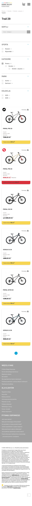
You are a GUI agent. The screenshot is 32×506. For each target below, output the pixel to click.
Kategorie (6, 59)
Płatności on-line (6, 401)
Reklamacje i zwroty (7, 406)
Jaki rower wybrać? (7, 419)
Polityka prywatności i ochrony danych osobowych (14, 381)
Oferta (5, 44)
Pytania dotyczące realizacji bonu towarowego (13, 434)
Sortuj (5, 27)
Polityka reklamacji (6, 404)
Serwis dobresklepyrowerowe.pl (10, 371)
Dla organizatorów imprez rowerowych (11, 379)
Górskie (9, 11)
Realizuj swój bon (6, 396)
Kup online (4, 394)
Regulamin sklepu (6, 392)
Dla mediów (5, 376)
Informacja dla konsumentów (9, 399)
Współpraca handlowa (7, 384)
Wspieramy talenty (6, 374)
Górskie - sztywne (17, 11)
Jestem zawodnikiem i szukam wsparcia (12, 426)
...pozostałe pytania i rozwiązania (10, 436)
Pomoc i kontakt (6, 409)
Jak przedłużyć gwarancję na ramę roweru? (13, 431)
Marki (4, 76)
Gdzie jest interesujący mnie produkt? (11, 421)
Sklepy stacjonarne (7, 411)
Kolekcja (6, 91)
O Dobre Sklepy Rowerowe (8, 369)
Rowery (4, 11)
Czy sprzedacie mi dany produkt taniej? (12, 424)
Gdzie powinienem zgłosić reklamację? (12, 429)
